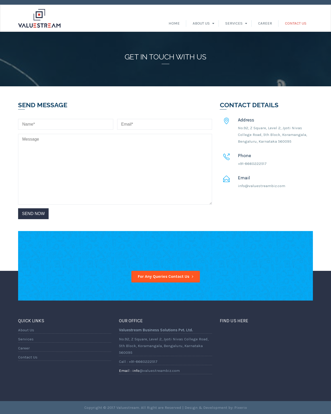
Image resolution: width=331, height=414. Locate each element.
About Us (201, 23)
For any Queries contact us (165, 276)
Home (174, 23)
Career (265, 23)
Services (234, 23)
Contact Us (295, 23)
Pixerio (240, 407)
